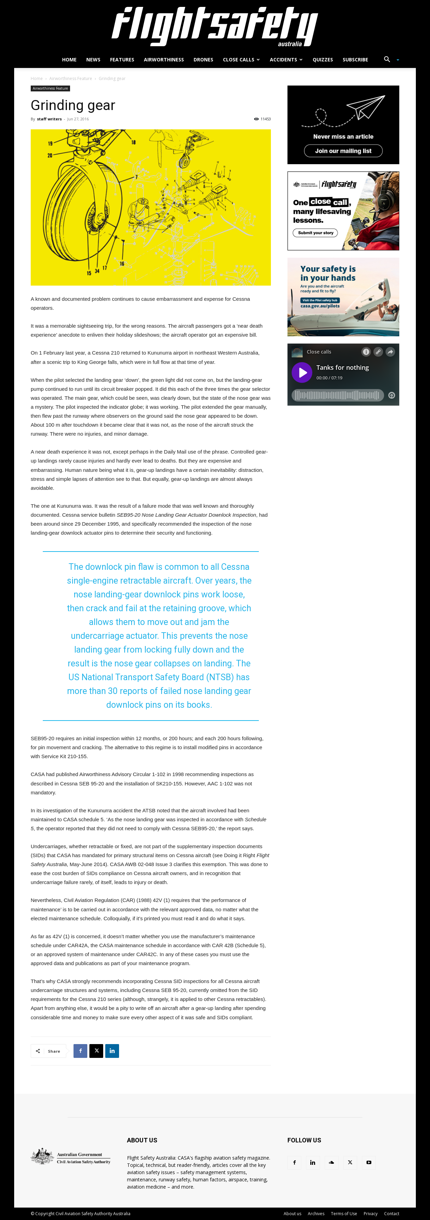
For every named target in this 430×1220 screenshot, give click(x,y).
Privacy (371, 1214)
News (93, 59)
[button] (389, 60)
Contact (391, 1214)
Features (122, 59)
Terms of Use (344, 1214)
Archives (316, 1214)
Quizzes (323, 59)
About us (292, 1214)
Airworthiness (164, 59)
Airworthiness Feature (70, 78)
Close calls (241, 59)
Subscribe (355, 59)
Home (69, 59)
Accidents (286, 59)
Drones (203, 59)
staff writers (49, 118)
